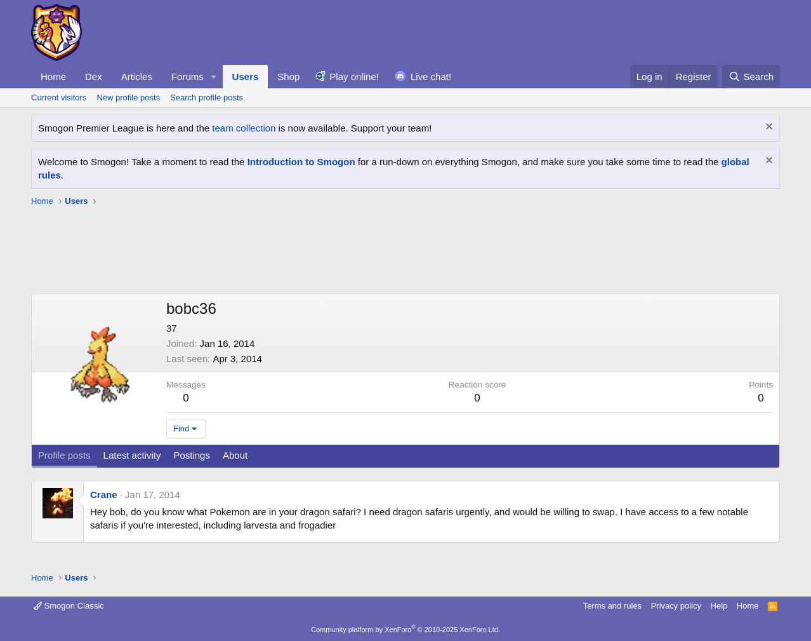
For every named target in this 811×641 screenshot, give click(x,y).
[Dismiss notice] (767, 128)
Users (245, 76)
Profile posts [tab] (64, 455)
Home (53, 76)
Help (719, 606)
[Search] (751, 76)
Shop (288, 76)
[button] (214, 76)
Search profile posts (206, 97)
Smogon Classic (69, 606)
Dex (93, 76)
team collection (243, 128)
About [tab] (235, 455)
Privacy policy (676, 606)
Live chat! (431, 76)
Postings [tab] (191, 455)
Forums (187, 76)
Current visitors (58, 97)
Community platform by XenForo (405, 629)
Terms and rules (612, 606)
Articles (136, 76)
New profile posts (128, 97)
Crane (103, 494)
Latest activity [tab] (132, 455)
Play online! (354, 76)
